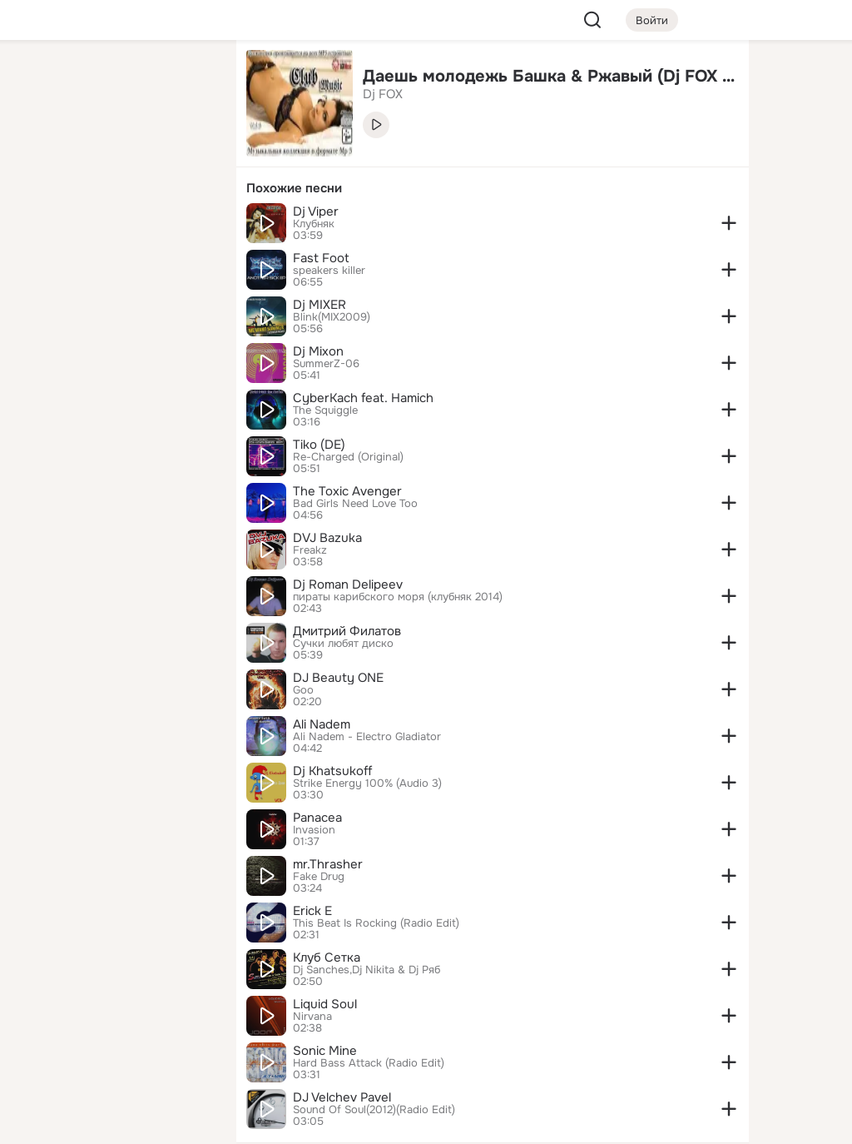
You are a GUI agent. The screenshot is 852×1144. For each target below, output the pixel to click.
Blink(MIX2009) (331, 317)
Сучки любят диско (343, 643)
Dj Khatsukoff (332, 771)
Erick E (312, 911)
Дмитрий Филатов (347, 631)
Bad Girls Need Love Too (355, 504)
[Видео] (186, 153)
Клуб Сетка (326, 957)
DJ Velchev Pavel (342, 1097)
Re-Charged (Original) (348, 457)
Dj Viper (316, 211)
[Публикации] (40, 153)
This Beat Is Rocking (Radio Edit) (376, 923)
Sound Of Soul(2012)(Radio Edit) (374, 1110)
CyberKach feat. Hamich (363, 398)
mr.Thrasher (328, 864)
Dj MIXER (319, 304)
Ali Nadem (321, 724)
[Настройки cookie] (113, 1122)
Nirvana (312, 1016)
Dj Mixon (318, 351)
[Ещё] (113, 1015)
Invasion (314, 830)
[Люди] (113, 153)
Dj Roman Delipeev (348, 584)
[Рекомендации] (113, 299)
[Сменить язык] (113, 1051)
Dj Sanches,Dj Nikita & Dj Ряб (366, 970)
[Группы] (186, 80)
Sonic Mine (325, 1050)
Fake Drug (318, 877)
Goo (303, 690)
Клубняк (313, 224)
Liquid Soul (325, 1004)
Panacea (317, 817)
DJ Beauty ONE (338, 677)
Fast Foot (321, 258)
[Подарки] (40, 226)
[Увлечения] (113, 80)
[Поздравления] (113, 226)
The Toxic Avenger (347, 491)
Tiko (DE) (319, 444)
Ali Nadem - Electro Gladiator (367, 737)
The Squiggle (325, 410)
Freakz (310, 550)
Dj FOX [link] (383, 94)
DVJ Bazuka (327, 538)
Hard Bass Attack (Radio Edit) (368, 1063)
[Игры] (186, 226)
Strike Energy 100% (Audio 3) (367, 783)
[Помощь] (40, 299)
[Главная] (40, 80)
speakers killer (329, 270)
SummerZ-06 (326, 364)
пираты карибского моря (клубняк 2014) (398, 597)
